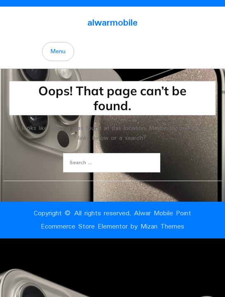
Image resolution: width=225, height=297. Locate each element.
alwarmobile (112, 23)
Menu (58, 52)
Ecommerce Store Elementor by (112, 226)
